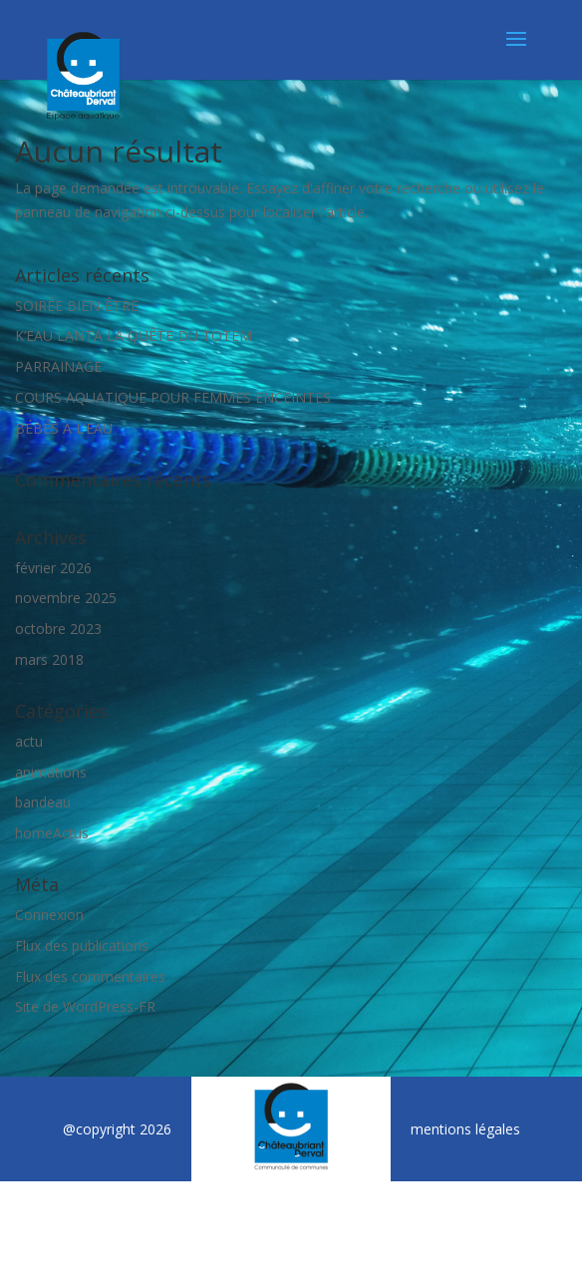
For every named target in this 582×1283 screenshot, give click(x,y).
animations (51, 772)
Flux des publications (81, 945)
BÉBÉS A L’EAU (64, 428)
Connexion (49, 914)
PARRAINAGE (58, 366)
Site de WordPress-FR (85, 1006)
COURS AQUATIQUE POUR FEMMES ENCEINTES (173, 397)
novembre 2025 (66, 597)
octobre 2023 (58, 628)
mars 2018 (49, 659)
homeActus (52, 832)
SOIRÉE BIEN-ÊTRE (77, 305)
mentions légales (465, 1129)
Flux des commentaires (90, 976)
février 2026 (53, 567)
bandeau (43, 802)
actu (29, 741)
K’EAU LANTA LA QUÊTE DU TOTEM (133, 335)
